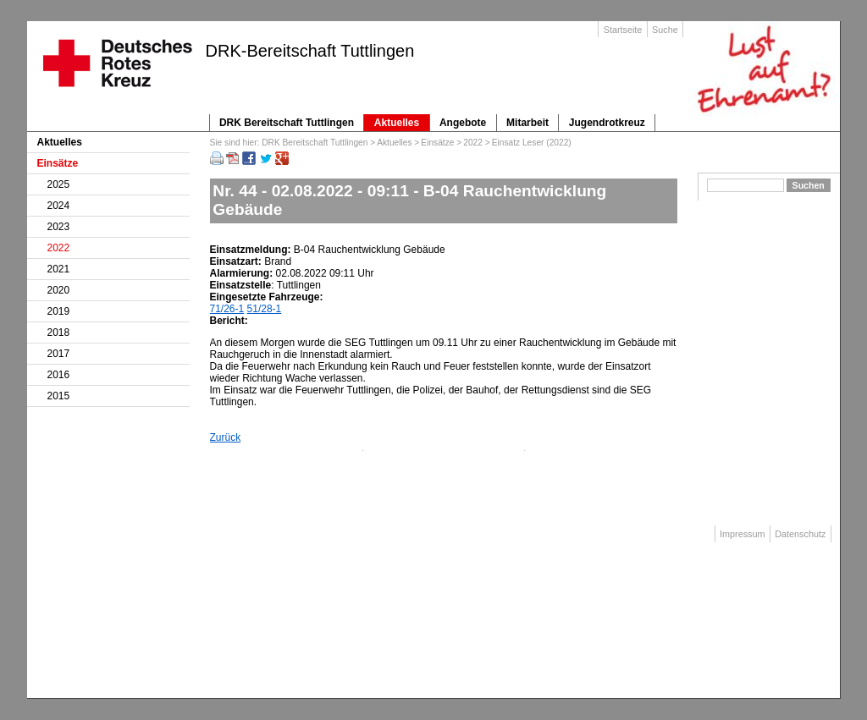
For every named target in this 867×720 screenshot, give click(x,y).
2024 (58, 206)
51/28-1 (264, 309)
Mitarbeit (527, 123)
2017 (58, 354)
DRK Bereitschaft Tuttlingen (286, 123)
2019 (58, 311)
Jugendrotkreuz (607, 123)
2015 (58, 396)
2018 (58, 332)
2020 (58, 290)
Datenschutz (800, 534)
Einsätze (437, 142)
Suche (665, 30)
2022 (473, 142)
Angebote (462, 123)
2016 (58, 375)
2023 (58, 227)
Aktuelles (396, 123)
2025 (58, 184)
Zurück (225, 437)
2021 (58, 269)
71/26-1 (227, 309)
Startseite (623, 30)
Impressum (742, 534)
